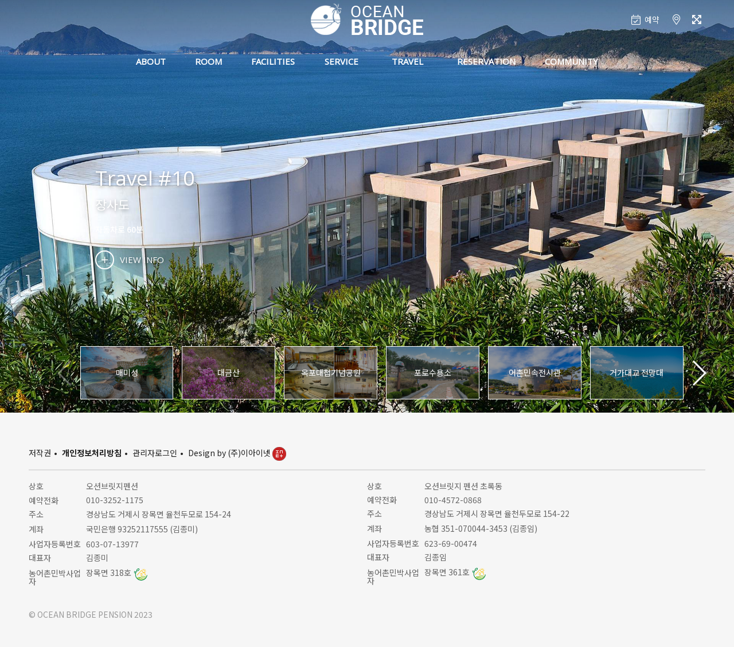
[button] (698, 373)
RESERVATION (486, 61)
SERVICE (341, 61)
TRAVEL (407, 61)
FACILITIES (273, 61)
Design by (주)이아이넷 (237, 452)
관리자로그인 (154, 452)
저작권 (40, 452)
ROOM (208, 61)
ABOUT (151, 61)
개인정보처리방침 (92, 452)
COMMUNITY (571, 61)
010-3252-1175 (114, 499)
